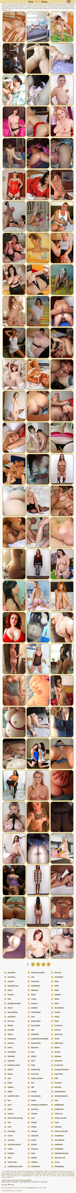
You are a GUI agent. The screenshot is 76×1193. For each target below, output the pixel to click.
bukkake (58, 994)
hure (33, 1052)
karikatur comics (14, 1065)
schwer (10, 1135)
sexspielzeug (59, 1135)
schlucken (58, 1127)
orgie (56, 1100)
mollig (10, 1091)
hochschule (12, 1052)
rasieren (11, 1113)
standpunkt (59, 1144)
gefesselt (58, 1030)
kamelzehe (58, 1061)
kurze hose (35, 1074)
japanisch (11, 1061)
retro (33, 1118)
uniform (34, 1157)
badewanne (35, 981)
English (5, 1184)
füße (32, 1030)
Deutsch (12, 1184)
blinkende (34, 990)
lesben (10, 1083)
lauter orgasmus (37, 1078)
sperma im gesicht (14, 1144)
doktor (57, 999)
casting (33, 999)
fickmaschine (36, 1021)
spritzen (34, 1144)
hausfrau (11, 1043)
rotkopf (34, 1122)
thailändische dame (62, 1153)
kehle (33, 1065)
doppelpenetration (14, 1003)
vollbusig (34, 1162)
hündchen (11, 1056)
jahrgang (58, 1056)
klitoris (10, 1069)
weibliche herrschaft (15, 1166)
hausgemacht (36, 1043)
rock (9, 1122)
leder (56, 1078)
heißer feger (59, 1043)
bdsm (56, 981)
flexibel (10, 1025)
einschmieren (59, 1008)
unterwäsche (12, 1162)
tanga (33, 1153)
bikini (57, 986)
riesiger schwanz (60, 1118)
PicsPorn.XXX (35, 1181)
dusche (10, 1008)
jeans (33, 1061)
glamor (10, 1034)
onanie (33, 1100)
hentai (10, 1047)
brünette (11, 994)
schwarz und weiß (61, 1131)
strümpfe (11, 1153)
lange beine (59, 1074)
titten (10, 1157)
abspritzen (11, 972)
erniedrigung (36, 1012)
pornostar (34, 1109)
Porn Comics (44, 1181)
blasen (10, 990)
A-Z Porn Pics (15, 1181)
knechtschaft (35, 1069)
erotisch (57, 1012)
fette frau (11, 1021)
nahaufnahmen (60, 1091)
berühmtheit (35, 986)
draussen (34, 1003)
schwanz (34, 1131)
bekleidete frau (13, 986)
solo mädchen (59, 1140)
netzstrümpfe (36, 1096)
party (10, 1105)
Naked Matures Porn (25, 1181)
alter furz (58, 972)
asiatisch (11, 981)
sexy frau (11, 1140)
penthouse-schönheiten (39, 1105)
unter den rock (60, 1157)
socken (33, 1140)
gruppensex (12, 1038)
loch (32, 1083)
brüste (33, 994)
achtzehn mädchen (38, 972)
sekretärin (35, 1135)
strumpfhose (59, 1149)
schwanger (11, 1131)
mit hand (58, 1087)
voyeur (57, 1162)
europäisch (12, 1016)
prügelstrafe (59, 1109)
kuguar (10, 1074)
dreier (57, 1003)
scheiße (33, 1127)
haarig (57, 1038)
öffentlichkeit (59, 1166)
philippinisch (59, 1105)
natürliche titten (13, 1096)
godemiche (35, 1034)
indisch (33, 1056)
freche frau (59, 1025)
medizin (10, 1087)
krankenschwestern (62, 1069)
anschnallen (59, 977)
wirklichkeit (35, 1166)
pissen (10, 1109)
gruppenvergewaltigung (39, 1038)
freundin (11, 1030)
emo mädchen (13, 1012)
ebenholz (34, 1008)
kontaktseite (31, 1187)
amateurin (11, 977)
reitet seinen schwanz (15, 1118)
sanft (9, 1127)
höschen (57, 1052)
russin (57, 1122)
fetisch (57, 1016)
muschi (33, 1091)
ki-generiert (59, 1065)
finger (57, 1021)
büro (9, 999)
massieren (58, 1083)
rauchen (34, 1113)
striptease (34, 1149)
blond (57, 990)
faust (33, 1016)
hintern (57, 1047)
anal (32, 977)
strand (10, 1149)
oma (9, 1100)
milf (32, 1087)
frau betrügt (35, 1025)
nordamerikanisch (61, 1096)
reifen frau (58, 1113)
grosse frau (59, 1034)
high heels (34, 1047)
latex (9, 1078)
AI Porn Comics (5, 1181)
